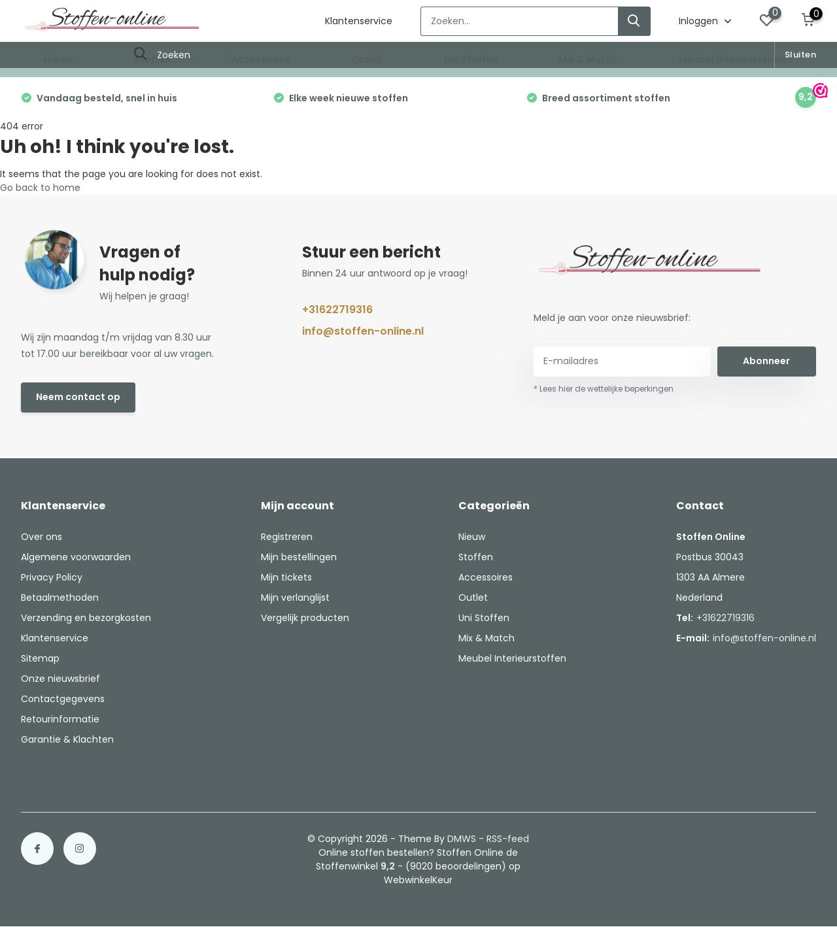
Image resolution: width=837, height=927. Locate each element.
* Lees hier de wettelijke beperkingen (604, 388)
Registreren (287, 536)
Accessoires (260, 59)
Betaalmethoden (60, 597)
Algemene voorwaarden (76, 557)
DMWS (461, 838)
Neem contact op (78, 396)
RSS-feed (508, 838)
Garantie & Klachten (67, 739)
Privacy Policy (51, 577)
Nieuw (58, 59)
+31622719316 (337, 309)
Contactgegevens (63, 698)
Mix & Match (587, 59)
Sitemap (40, 658)
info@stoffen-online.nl (363, 331)
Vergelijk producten (305, 617)
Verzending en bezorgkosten (86, 617)
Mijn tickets (286, 577)
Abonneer (766, 360)
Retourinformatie (60, 719)
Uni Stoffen (471, 59)
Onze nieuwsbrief (60, 678)
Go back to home (40, 187)
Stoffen (152, 59)
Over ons (41, 536)
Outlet (367, 59)
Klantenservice (358, 20)
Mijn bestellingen (299, 557)
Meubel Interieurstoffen (736, 59)
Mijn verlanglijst (295, 597)
